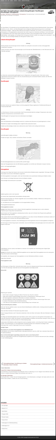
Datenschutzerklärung (25, 0)
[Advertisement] (28, 21)
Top (8, 0)
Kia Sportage (5, 405)
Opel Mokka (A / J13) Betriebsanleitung (12, 14)
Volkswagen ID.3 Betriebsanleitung (9, 422)
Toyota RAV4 (5, 419)
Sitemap (11, 0)
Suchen (19, 0)
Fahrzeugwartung (23, 14)
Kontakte (15, 0)
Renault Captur (5, 417)
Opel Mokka (3, 14)
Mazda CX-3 (4, 408)
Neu (6, 0)
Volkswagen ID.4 (5, 425)
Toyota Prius (4, 428)
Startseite (2, 0)
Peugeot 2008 (5, 414)
